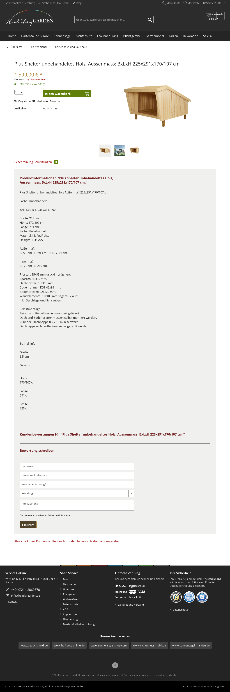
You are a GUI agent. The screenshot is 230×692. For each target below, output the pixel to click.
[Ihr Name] (77, 466)
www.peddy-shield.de (34, 645)
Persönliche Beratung (22, 3)
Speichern (28, 524)
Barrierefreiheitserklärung (79, 624)
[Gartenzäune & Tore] (35, 36)
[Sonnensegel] (62, 36)
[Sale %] (207, 36)
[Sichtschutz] (84, 36)
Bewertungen (46, 162)
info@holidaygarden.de (25, 595)
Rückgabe (69, 594)
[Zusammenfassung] (77, 484)
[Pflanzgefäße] (132, 36)
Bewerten (53, 101)
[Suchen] (150, 19)
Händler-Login (71, 619)
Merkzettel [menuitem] (194, 3)
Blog (79, 3)
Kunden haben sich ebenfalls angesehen (93, 541)
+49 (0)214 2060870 (25, 589)
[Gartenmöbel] (155, 36)
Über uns (68, 589)
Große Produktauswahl (55, 3)
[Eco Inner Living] (107, 36)
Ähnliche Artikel (24, 541)
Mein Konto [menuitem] (173, 3)
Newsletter (69, 584)
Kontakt (12, 601)
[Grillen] (173, 36)
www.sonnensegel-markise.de (191, 645)
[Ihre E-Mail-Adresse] (77, 475)
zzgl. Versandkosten (35, 79)
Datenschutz (70, 604)
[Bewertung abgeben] (77, 493)
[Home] (12, 36)
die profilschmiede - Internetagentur (205, 686)
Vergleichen (23, 101)
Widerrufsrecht (72, 599)
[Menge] (18, 92)
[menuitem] (114, 19)
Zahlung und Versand (131, 604)
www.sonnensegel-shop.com (109, 645)
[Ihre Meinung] (77, 505)
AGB (65, 609)
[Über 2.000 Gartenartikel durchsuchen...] (114, 19)
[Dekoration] (190, 36)
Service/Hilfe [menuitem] (212, 3)
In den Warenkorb (58, 94)
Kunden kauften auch (50, 541)
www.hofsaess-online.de (69, 645)
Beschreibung (23, 162)
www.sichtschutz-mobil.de (149, 645)
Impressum (70, 614)
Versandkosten (107, 675)
